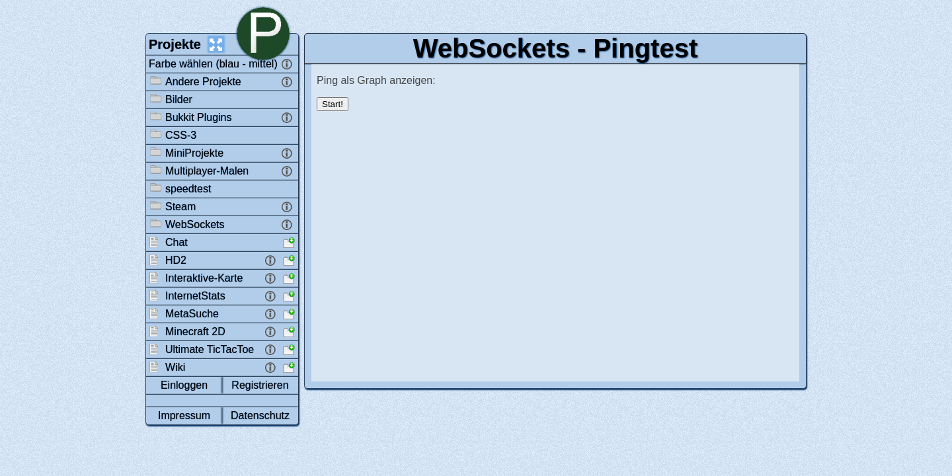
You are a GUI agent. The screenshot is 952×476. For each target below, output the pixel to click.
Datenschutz (260, 415)
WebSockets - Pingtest (555, 48)
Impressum (184, 415)
